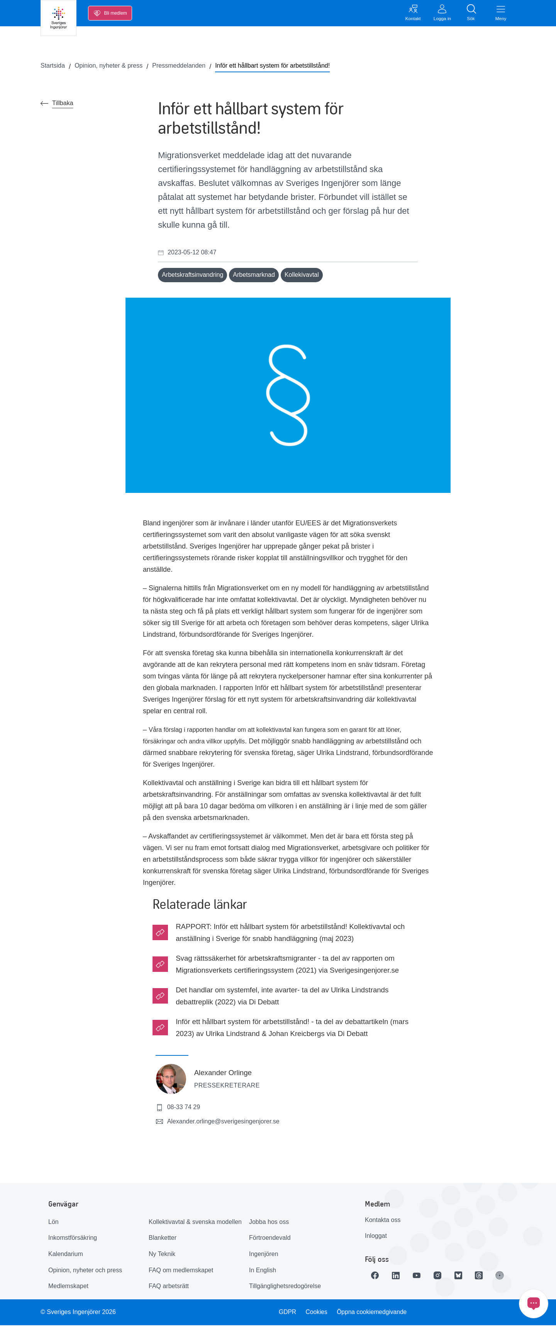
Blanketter (162, 1238)
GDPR (287, 1312)
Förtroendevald (270, 1238)
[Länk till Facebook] (376, 1276)
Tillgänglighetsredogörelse (285, 1286)
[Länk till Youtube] (419, 1276)
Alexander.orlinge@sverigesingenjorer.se (218, 1122)
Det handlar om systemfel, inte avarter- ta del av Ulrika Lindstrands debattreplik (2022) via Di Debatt (282, 997)
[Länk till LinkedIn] (397, 1276)
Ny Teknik (162, 1254)
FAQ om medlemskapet (181, 1271)
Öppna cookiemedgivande (373, 1312)
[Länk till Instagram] (440, 1276)
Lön (53, 1222)
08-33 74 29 (178, 1108)
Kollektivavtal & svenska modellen (195, 1222)
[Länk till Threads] (484, 1276)
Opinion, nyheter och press (85, 1271)
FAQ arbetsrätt (169, 1286)
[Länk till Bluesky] (462, 1276)
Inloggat (376, 1236)
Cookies (316, 1312)
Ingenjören (263, 1254)
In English (262, 1271)
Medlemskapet (68, 1286)
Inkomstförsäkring (72, 1238)
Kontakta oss (383, 1220)
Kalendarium (65, 1254)
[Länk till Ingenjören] (505, 1276)
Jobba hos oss (269, 1222)
